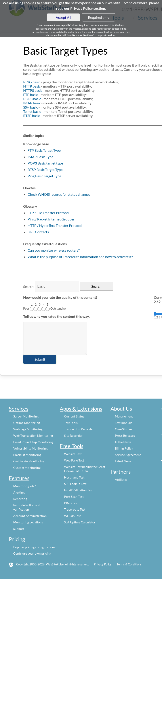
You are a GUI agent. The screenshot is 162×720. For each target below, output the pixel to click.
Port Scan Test (74, 496)
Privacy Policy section (87, 8)
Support (18, 528)
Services (18, 408)
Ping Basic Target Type (44, 176)
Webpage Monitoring (27, 429)
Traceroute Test (74, 509)
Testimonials (123, 423)
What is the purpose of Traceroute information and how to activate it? (80, 257)
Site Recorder (73, 435)
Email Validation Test (78, 490)
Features (19, 478)
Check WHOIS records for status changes (59, 194)
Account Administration (30, 516)
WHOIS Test (72, 516)
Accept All (63, 17)
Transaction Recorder (79, 429)
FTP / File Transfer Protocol (48, 213)
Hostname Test (74, 477)
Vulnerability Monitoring (30, 448)
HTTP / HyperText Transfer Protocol (55, 225)
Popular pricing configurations (34, 547)
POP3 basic (32, 99)
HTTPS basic (32, 90)
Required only (98, 17)
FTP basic (30, 94)
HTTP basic (31, 86)
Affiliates (121, 479)
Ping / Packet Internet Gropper (51, 219)
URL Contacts (38, 232)
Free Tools (71, 446)
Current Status (74, 416)
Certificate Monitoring (28, 461)
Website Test (73, 454)
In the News (123, 442)
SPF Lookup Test (75, 484)
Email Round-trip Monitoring (33, 442)
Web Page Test (74, 460)
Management (124, 416)
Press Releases (125, 435)
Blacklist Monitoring (27, 455)
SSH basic (30, 107)
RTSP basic (31, 115)
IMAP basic (32, 103)
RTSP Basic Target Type (45, 169)
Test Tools (71, 423)
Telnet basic (32, 111)
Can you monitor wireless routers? (54, 250)
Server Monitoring (25, 416)
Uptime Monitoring (26, 423)
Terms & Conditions (129, 564)
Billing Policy (124, 448)
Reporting (20, 499)
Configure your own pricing (32, 553)
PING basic (31, 82)
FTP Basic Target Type (44, 150)
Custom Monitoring (26, 467)
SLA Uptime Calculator (79, 522)
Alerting (19, 492)
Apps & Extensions (81, 408)
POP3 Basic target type (45, 163)
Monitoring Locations (28, 522)
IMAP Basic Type (40, 157)
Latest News (123, 461)
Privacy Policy (103, 564)
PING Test (71, 503)
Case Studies (123, 429)
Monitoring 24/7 (24, 486)
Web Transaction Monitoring (33, 435)
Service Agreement (128, 455)
